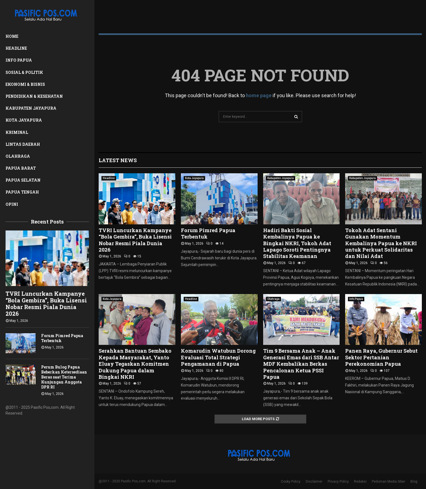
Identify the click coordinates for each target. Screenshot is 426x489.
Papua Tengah (22, 192)
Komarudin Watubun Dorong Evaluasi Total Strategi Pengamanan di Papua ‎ (218, 357)
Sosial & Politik (24, 72)
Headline (16, 48)
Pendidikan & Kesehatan (34, 96)
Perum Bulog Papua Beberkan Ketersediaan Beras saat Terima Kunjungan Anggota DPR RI (64, 377)
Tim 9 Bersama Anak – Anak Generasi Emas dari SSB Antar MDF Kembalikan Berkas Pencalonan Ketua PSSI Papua (301, 363)
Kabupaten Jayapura (31, 108)
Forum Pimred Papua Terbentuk (62, 338)
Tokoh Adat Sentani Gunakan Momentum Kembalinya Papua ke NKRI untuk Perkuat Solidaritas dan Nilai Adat (381, 243)
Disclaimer (314, 481)
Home (12, 36)
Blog (413, 481)
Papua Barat (21, 168)
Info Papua (19, 60)
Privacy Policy (338, 481)
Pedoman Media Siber (388, 481)
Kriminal (17, 132)
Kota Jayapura (24, 120)
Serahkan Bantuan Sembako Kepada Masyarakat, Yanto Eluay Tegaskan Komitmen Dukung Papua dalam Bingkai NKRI (135, 363)
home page (258, 95)
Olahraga (18, 156)
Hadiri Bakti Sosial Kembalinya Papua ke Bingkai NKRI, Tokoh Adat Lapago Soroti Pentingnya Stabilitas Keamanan (297, 243)
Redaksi (360, 481)
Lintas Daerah (23, 144)
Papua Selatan (23, 180)
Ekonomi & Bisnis (25, 84)
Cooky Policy (290, 481)
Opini (12, 204)
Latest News (118, 160)
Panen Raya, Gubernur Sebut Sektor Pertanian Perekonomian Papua (381, 357)
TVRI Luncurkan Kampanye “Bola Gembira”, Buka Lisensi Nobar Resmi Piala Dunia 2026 (46, 303)
